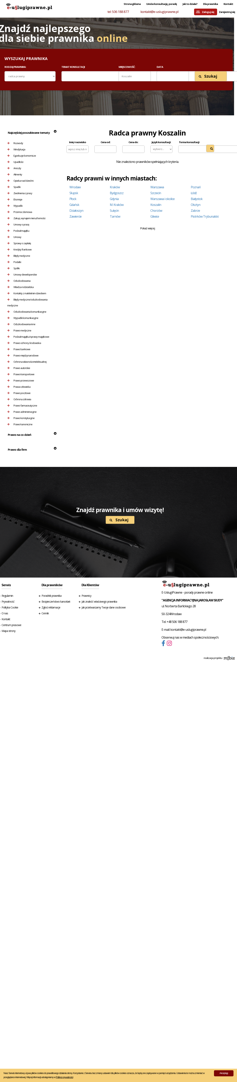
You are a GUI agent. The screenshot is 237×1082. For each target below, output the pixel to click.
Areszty (14, 168)
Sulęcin (114, 210)
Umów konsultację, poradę (161, 4)
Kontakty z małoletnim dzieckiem (26, 293)
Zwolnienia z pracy (19, 193)
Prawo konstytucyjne (21, 418)
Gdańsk (74, 205)
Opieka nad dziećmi (20, 180)
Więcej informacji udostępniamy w (49, 1077)
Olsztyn (195, 205)
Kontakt (228, 4)
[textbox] (65, 76)
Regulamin (7, 596)
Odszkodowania (18, 281)
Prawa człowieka (18, 386)
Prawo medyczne (19, 330)
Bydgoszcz (116, 193)
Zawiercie (75, 216)
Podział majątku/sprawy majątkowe (28, 336)
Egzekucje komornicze (21, 155)
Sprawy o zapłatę (19, 243)
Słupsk (73, 193)
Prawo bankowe (18, 349)
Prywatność (8, 601)
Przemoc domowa (19, 212)
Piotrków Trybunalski (204, 216)
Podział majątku (18, 230)
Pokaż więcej (147, 228)
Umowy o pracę (18, 224)
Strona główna (132, 4)
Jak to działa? (190, 4)
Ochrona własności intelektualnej (26, 361)
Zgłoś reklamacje (51, 607)
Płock (72, 199)
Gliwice (154, 216)
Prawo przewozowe (20, 380)
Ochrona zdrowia (19, 399)
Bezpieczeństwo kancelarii (56, 601)
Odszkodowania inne (21, 324)
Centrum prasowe (11, 625)
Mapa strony (8, 631)
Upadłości (15, 162)
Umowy (14, 237)
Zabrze (195, 210)
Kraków (115, 187)
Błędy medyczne (18, 255)
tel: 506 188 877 (118, 11)
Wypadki (14, 205)
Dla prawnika (210, 4)
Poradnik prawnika (51, 596)
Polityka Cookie (10, 607)
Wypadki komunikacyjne (22, 318)
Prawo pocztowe (18, 393)
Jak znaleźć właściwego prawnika (99, 601)
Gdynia (114, 199)
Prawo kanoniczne (19, 424)
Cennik (45, 613)
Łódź (194, 193)
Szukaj (208, 76)
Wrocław (75, 187)
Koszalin (155, 205)
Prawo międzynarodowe (22, 355)
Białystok (196, 199)
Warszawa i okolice (162, 199)
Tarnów (115, 216)
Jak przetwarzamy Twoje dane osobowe (104, 607)
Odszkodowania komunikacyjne (26, 311)
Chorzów (156, 210)
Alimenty (14, 174)
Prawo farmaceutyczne (22, 405)
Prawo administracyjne (21, 412)
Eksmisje (14, 199)
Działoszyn (76, 210)
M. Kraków (116, 205)
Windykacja (16, 149)
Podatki (14, 262)
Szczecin (155, 193)
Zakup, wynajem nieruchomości (26, 218)
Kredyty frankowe (19, 249)
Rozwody (15, 143)
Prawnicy (86, 596)
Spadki (13, 187)
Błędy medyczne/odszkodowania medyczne (27, 302)
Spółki (13, 268)
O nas (5, 613)
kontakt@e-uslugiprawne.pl (159, 11)
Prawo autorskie (18, 368)
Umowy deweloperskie (22, 274)
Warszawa (157, 187)
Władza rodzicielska (20, 287)
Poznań (196, 187)
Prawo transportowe (20, 374)
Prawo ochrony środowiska (24, 343)
